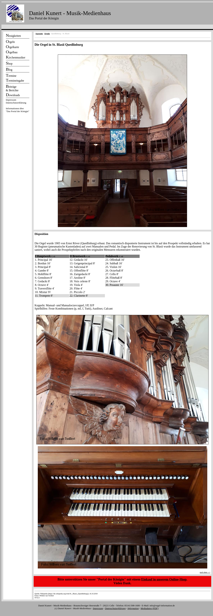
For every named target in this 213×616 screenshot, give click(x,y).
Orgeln (47, 34)
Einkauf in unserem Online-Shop (164, 579)
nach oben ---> (205, 572)
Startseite (39, 34)
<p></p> (17, 106)
